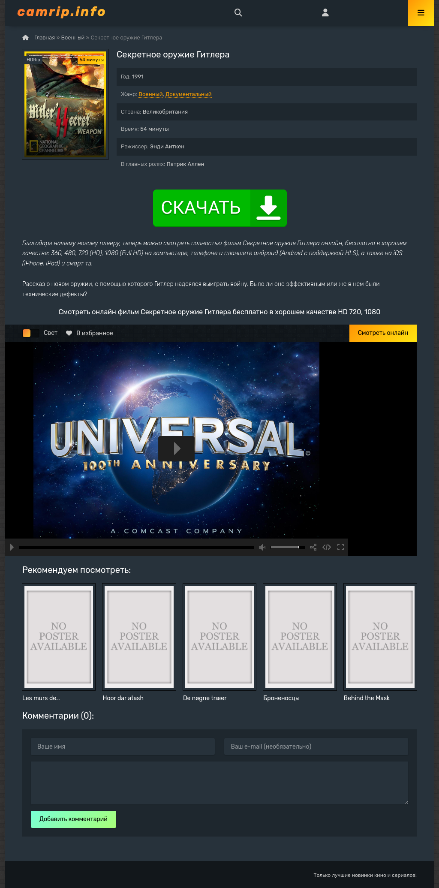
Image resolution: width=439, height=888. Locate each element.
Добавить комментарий (73, 819)
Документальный (188, 94)
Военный (150, 94)
